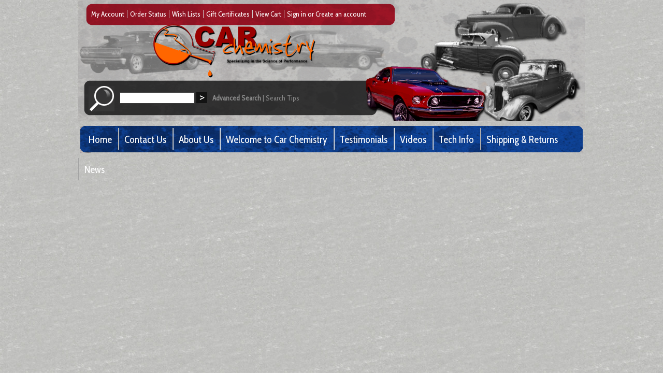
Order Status (148, 14)
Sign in (296, 14)
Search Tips (282, 98)
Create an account (340, 14)
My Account (107, 14)
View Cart (268, 14)
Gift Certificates (228, 14)
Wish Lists (186, 14)
